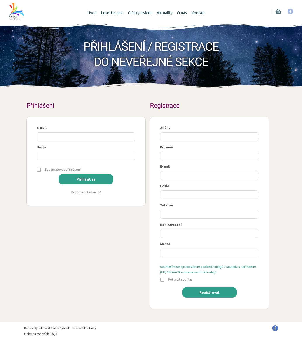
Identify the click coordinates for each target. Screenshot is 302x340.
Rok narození (171, 225)
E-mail (42, 127)
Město (165, 244)
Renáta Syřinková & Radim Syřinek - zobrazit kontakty (60, 328)
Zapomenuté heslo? (86, 192)
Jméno (165, 127)
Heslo (41, 147)
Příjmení (166, 147)
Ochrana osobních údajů (40, 334)
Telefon (166, 205)
